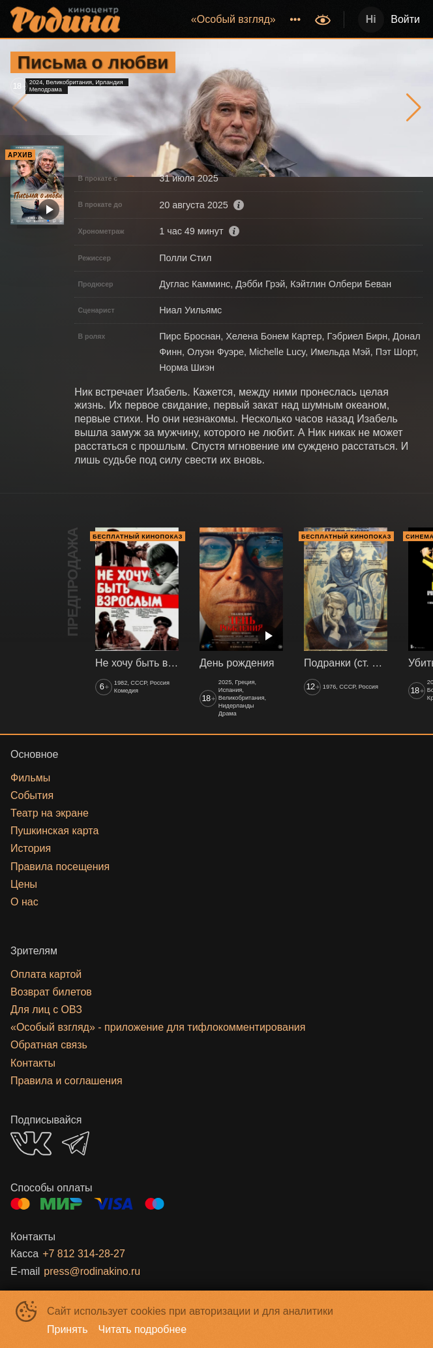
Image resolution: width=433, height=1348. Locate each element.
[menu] (218, 19)
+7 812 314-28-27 (83, 1253)
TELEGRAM (75, 1143)
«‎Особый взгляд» (233, 19)
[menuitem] (233, 19)
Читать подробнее (142, 1329)
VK (31, 1143)
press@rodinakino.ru (92, 1271)
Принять (67, 1329)
